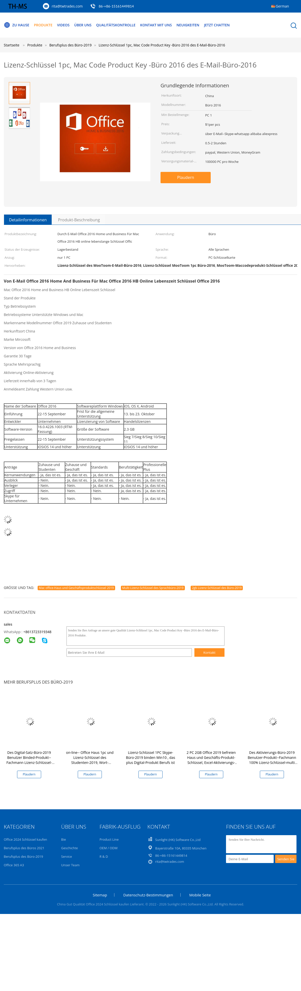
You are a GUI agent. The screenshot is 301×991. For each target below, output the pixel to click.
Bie (63, 839)
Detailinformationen (28, 220)
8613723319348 (38, 631)
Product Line (109, 839)
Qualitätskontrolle (116, 25)
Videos (63, 25)
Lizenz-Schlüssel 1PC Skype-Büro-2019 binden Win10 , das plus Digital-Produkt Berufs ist (150, 757)
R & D (104, 856)
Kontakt (209, 652)
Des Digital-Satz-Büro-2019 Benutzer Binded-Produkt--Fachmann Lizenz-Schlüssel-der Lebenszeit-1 (29, 760)
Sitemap (100, 895)
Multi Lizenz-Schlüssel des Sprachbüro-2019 (152, 588)
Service (66, 856)
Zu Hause (16, 25)
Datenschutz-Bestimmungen (148, 895)
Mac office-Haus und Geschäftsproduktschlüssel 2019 (76, 588)
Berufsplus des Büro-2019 (23, 856)
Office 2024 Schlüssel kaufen (25, 839)
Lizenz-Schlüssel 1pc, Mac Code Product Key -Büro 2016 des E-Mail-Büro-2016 (162, 45)
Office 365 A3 (14, 865)
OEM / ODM (109, 848)
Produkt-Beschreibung (79, 220)
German (282, 6)
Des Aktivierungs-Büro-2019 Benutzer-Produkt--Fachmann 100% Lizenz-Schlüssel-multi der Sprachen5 (272, 760)
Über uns (83, 25)
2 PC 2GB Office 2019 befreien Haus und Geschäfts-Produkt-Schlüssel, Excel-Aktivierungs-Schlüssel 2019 (211, 760)
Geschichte (69, 848)
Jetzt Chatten (217, 25)
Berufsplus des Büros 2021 (24, 848)
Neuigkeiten (188, 25)
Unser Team (70, 865)
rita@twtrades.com (67, 6)
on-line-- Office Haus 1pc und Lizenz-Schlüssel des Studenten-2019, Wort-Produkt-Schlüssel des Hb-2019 (89, 762)
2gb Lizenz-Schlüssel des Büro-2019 (217, 588)
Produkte (43, 25)
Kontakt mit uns (156, 25)
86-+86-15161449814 (116, 6)
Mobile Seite (200, 895)
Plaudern (185, 177)
